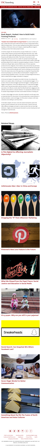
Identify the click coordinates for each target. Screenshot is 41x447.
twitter (14, 431)
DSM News (3, 32)
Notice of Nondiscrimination (27, 438)
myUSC (36, 437)
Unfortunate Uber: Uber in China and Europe (19, 186)
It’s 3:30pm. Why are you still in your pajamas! (20, 315)
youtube (10, 431)
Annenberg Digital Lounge (31, 435)
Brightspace (20, 437)
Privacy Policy (29, 437)
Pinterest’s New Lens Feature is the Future (18, 249)
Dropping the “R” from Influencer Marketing (19, 218)
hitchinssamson (14, 112)
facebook (30, 431)
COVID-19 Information (8, 435)
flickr (26, 431)
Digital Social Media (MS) (25, 7)
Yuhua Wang (15, 38)
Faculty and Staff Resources (9, 437)
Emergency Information (13, 438)
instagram (22, 431)
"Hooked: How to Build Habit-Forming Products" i (14, 41)
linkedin (18, 431)
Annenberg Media (19, 435)
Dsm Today (37, 7)
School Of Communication (9, 7)
